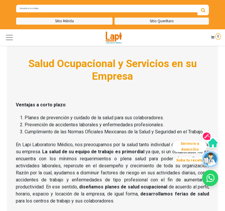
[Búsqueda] (203, 10)
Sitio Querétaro (162, 20)
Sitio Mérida (64, 20)
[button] (9, 37)
